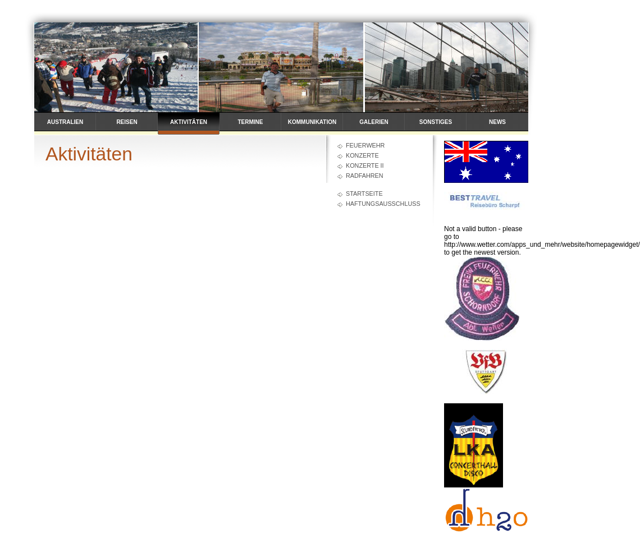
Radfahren (364, 175)
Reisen (126, 122)
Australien (65, 122)
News (497, 122)
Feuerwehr (365, 145)
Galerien (373, 122)
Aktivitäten (188, 122)
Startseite (364, 193)
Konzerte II (365, 165)
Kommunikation (312, 122)
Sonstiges (435, 122)
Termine (250, 122)
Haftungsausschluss (383, 203)
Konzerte (362, 155)
